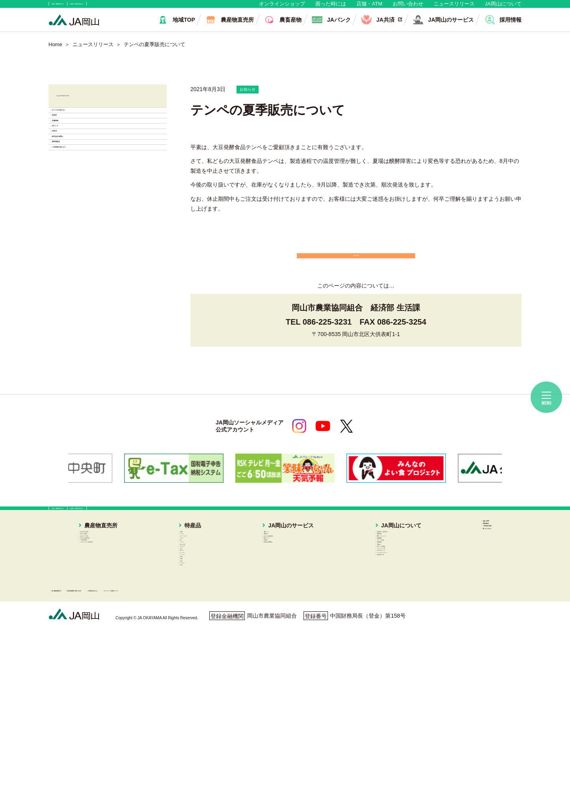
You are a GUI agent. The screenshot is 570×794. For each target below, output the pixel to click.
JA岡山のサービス (288, 563)
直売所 (73, 160)
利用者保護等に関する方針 (161, 756)
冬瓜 (193, 686)
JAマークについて (386, 592)
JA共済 (74, 227)
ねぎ (193, 705)
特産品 (191, 563)
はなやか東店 (94, 583)
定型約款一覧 (380, 676)
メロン (196, 601)
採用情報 (375, 620)
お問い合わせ (408, 8)
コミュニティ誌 (383, 648)
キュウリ (199, 639)
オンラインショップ (282, 8)
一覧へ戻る (356, 272)
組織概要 (375, 601)
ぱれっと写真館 (383, 639)
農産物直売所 (89, 563)
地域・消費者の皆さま (88, 8)
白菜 (193, 695)
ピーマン (199, 667)
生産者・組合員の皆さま (170, 8)
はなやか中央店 (97, 573)
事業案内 (375, 583)
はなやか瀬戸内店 (100, 601)
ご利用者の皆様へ (480, 585)
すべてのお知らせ (89, 138)
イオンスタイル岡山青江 (108, 620)
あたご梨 (199, 629)
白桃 (193, 573)
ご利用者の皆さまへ (92, 295)
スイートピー (204, 592)
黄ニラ (196, 658)
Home (55, 52)
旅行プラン (284, 601)
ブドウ (196, 583)
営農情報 (76, 182)
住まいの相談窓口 (293, 592)
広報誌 (372, 629)
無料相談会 (80, 272)
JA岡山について (503, 8)
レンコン (199, 676)
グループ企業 (380, 611)
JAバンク (77, 205)
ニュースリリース (454, 8)
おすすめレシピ (383, 658)
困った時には (330, 8)
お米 (193, 723)
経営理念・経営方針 (389, 573)
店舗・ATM (369, 8)
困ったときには (477, 596)
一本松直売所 (94, 611)
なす (193, 648)
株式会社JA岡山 (87, 250)
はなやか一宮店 (97, 592)
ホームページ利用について (324, 756)
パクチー (199, 714)
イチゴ (196, 620)
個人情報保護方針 (82, 756)
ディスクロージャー (389, 667)
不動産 (279, 611)
